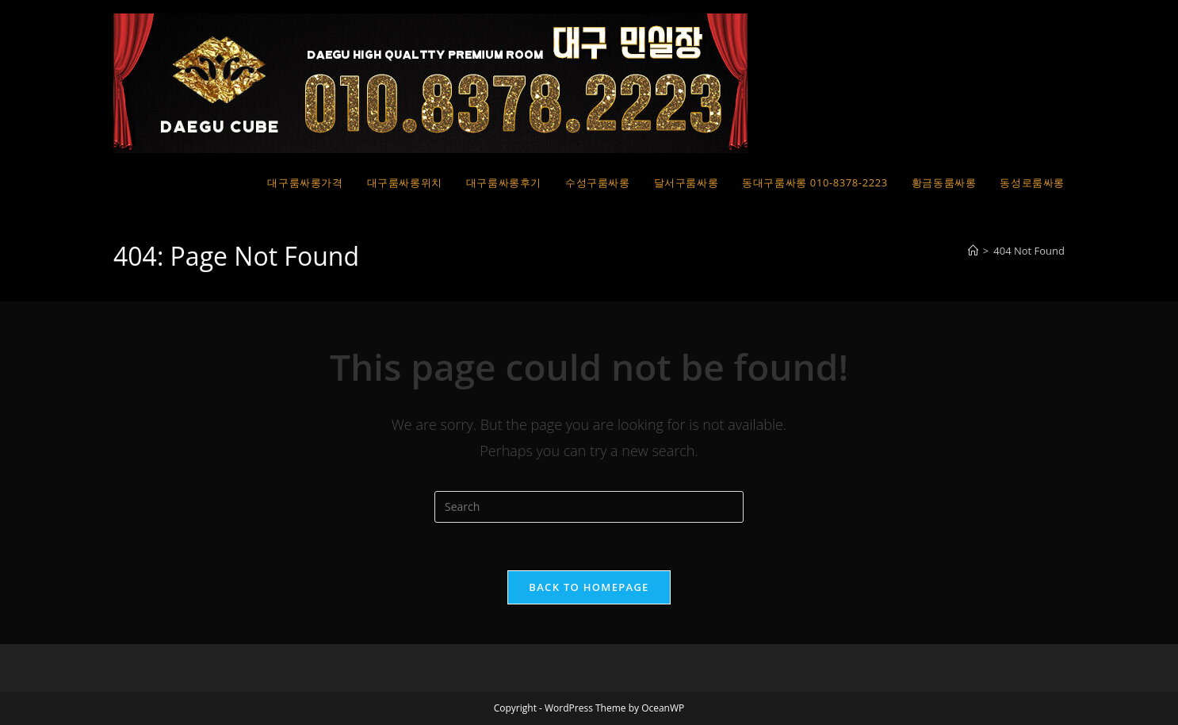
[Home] (973, 251)
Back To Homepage (588, 587)
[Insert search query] (589, 507)
